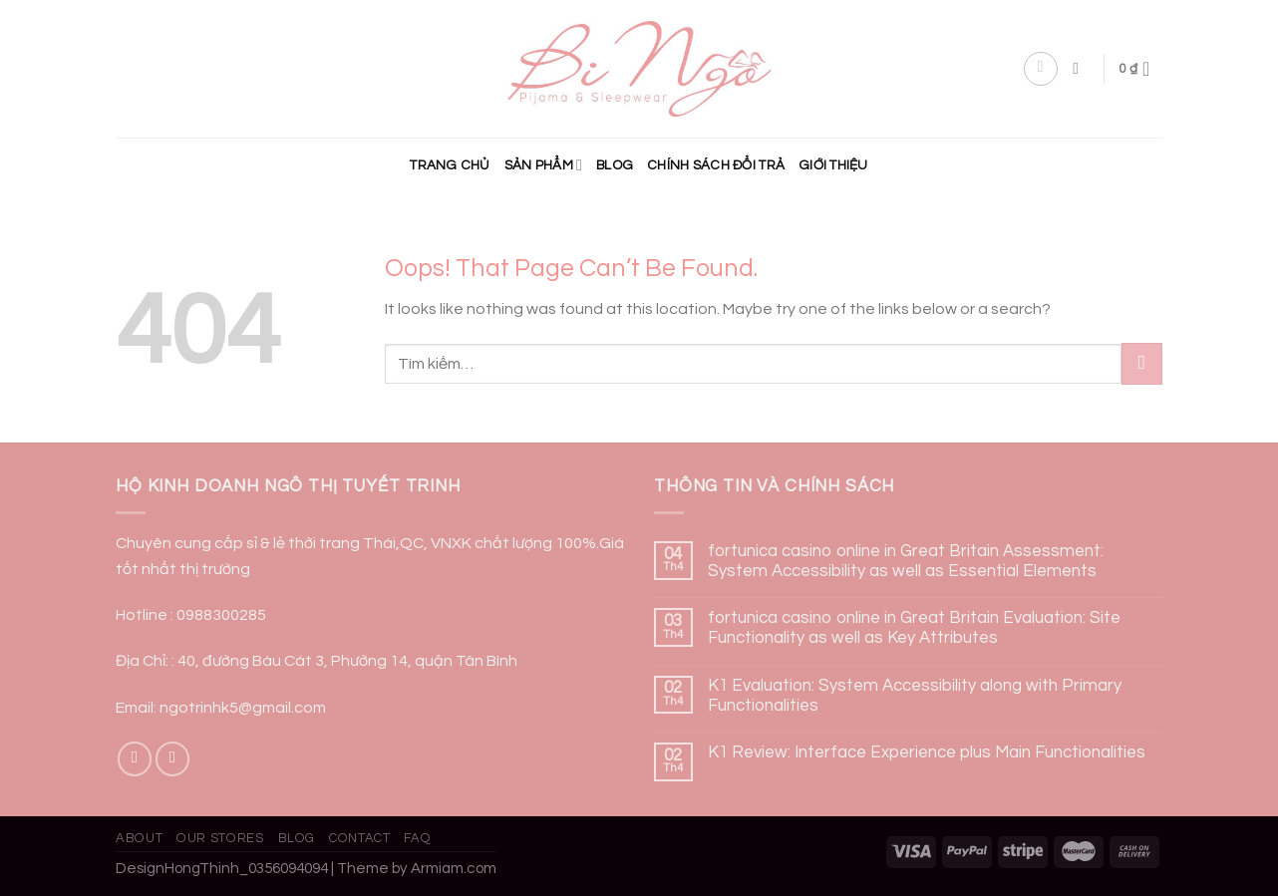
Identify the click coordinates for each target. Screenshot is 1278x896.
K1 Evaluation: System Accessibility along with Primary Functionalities (914, 696)
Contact (360, 838)
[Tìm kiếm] (1081, 68)
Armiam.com (453, 868)
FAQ (417, 838)
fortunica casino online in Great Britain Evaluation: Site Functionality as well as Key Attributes (914, 628)
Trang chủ (449, 165)
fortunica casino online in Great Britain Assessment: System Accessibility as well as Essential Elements (906, 561)
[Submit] (1141, 363)
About (139, 838)
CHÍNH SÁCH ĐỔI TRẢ (716, 165)
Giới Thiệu (833, 165)
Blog (614, 165)
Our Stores (219, 838)
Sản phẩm (543, 164)
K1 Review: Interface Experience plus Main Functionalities (926, 752)
